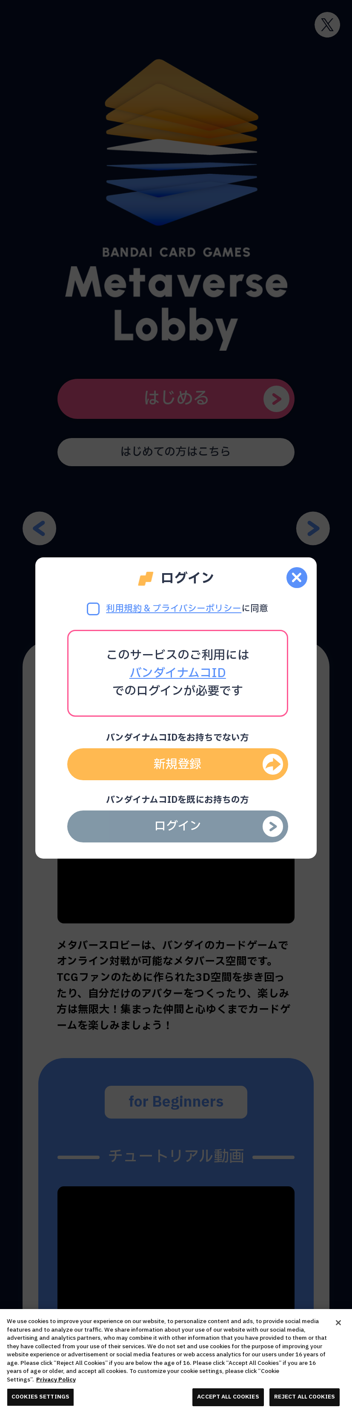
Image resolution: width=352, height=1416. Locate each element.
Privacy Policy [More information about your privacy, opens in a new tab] (56, 1380)
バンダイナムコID (177, 673)
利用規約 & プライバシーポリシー (173, 608)
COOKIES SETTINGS (40, 1397)
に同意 (177, 608)
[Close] (338, 1322)
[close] (296, 577)
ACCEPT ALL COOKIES (228, 1397)
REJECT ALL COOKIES (304, 1397)
